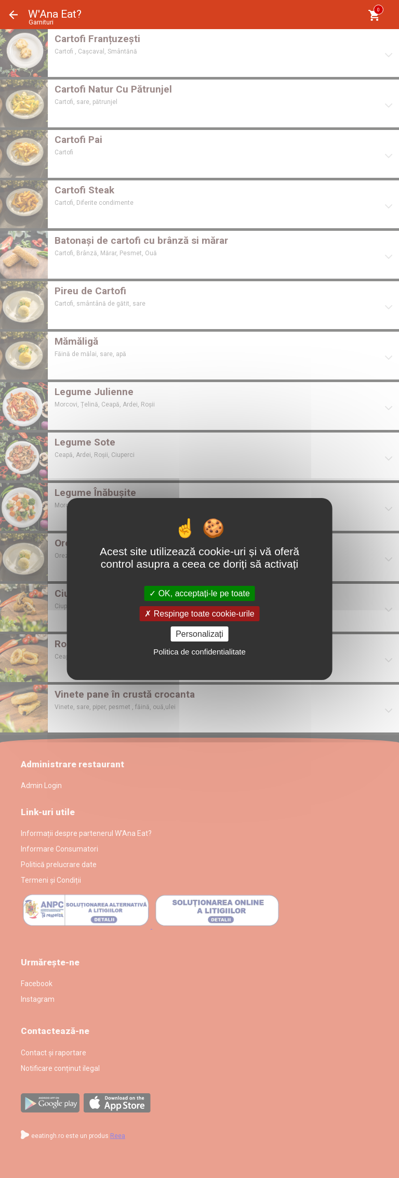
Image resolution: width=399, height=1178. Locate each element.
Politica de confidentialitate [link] (199, 651)
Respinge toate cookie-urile (199, 613)
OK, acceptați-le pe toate (199, 592)
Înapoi (13, 14)
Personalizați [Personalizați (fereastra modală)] (199, 634)
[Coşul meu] (373, 15)
